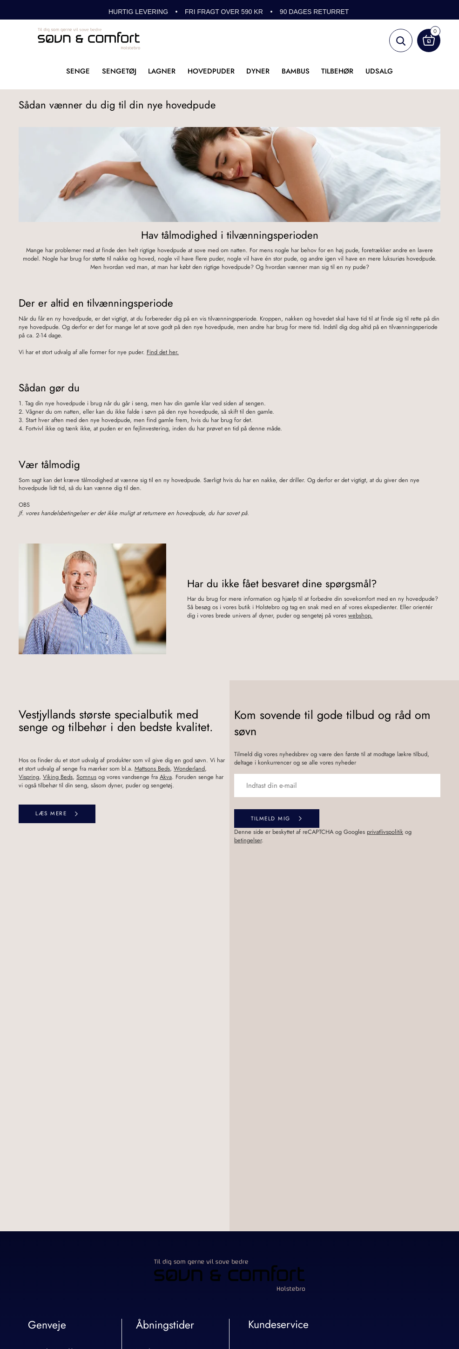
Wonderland (189, 768)
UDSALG (379, 71)
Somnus (86, 776)
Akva (166, 776)
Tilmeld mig (270, 818)
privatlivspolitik (385, 831)
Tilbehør (337, 71)
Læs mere (51, 813)
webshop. (360, 615)
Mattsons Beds (152, 768)
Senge (78, 71)
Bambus (296, 71)
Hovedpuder (211, 71)
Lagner (162, 71)
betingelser (248, 840)
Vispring (29, 776)
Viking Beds (58, 776)
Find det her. (163, 352)
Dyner (258, 71)
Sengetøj (119, 71)
